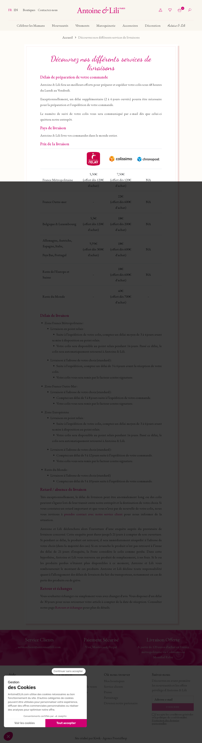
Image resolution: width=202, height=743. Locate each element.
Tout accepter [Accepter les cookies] (66, 723)
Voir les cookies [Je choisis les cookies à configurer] (24, 723)
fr (10, 10)
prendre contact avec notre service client (93, 514)
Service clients (113, 686)
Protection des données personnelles (165, 721)
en (16, 10)
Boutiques (29, 10)
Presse (108, 692)
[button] (8, 736)
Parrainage (111, 697)
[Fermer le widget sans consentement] (69, 671)
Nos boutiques (114, 681)
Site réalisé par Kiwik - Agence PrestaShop (101, 738)
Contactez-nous (48, 10)
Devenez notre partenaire (121, 703)
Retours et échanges (68, 607)
